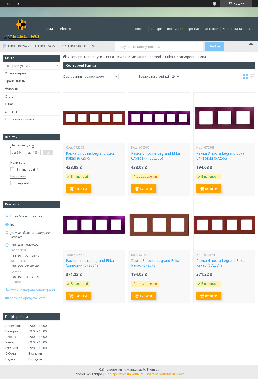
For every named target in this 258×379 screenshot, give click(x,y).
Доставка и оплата (19, 119)
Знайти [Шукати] (214, 46)
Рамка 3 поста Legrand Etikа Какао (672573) (155, 263)
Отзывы (11, 111)
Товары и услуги (18, 65)
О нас (9, 104)
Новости (11, 88)
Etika (169, 57)
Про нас (193, 28)
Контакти (211, 28)
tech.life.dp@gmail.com (27, 298)
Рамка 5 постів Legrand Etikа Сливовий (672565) (155, 156)
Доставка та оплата (238, 28)
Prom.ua (153, 369)
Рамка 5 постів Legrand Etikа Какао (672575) (90, 156)
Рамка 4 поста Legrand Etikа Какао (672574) (220, 263)
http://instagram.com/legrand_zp (34, 290)
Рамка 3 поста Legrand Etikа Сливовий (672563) (220, 156)
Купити (81, 189)
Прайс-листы (15, 81)
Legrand (154, 57)
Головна (140, 28)
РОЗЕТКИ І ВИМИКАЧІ (125, 57)
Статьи (10, 96)
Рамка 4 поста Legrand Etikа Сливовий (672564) (90, 263)
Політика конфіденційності (165, 374)
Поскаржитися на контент (124, 374)
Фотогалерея (15, 73)
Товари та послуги (165, 28)
